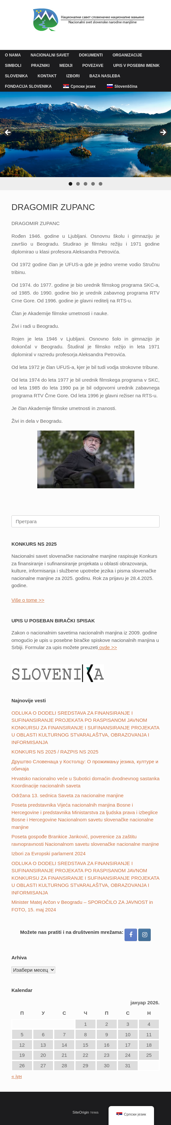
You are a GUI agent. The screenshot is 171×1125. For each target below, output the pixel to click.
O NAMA (13, 55)
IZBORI (73, 76)
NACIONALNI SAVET (50, 55)
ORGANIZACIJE (127, 55)
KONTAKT (47, 76)
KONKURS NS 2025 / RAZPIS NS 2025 (54, 751)
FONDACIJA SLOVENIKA (28, 86)
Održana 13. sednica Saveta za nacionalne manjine (67, 795)
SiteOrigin (81, 1112)
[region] (85, 141)
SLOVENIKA (16, 76)
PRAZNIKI (40, 65)
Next (163, 133)
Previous (8, 133)
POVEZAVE (92, 65)
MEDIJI (66, 65)
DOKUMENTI (91, 55)
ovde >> (107, 647)
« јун (16, 1076)
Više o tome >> (27, 600)
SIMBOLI (13, 65)
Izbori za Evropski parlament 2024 (48, 853)
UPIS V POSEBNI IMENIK (136, 65)
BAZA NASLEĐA (104, 76)
